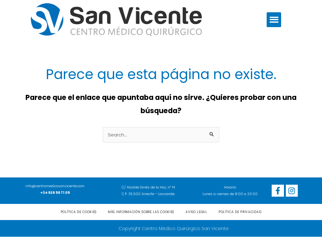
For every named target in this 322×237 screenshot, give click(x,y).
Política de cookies (79, 212)
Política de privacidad (240, 212)
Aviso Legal (196, 212)
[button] (274, 19)
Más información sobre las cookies (141, 212)
